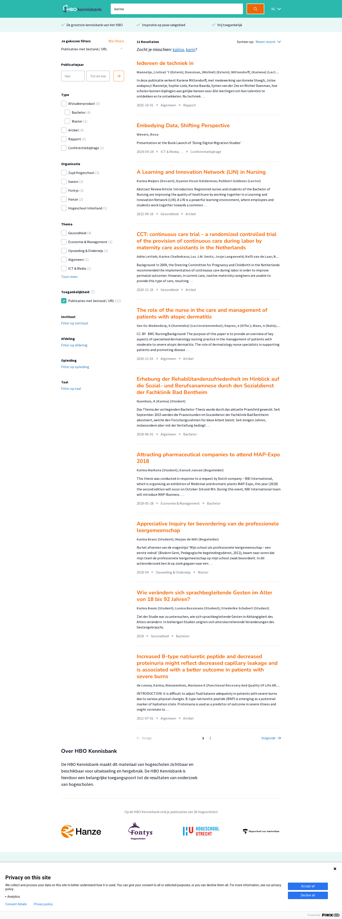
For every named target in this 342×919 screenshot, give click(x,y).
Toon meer (69, 277)
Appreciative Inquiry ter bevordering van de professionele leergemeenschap (208, 527)
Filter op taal (71, 388)
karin (190, 49)
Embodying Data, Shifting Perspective (183, 125)
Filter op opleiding (75, 367)
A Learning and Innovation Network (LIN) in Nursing (201, 172)
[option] (171, 831)
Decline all (308, 895)
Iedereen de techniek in (165, 63)
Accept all (308, 886)
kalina (178, 49)
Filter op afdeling (74, 345)
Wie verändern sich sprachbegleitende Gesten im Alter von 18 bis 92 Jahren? (204, 596)
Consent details (16, 904)
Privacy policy (43, 904)
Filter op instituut (74, 323)
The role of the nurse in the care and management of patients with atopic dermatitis (202, 313)
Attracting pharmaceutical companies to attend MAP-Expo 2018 (208, 458)
